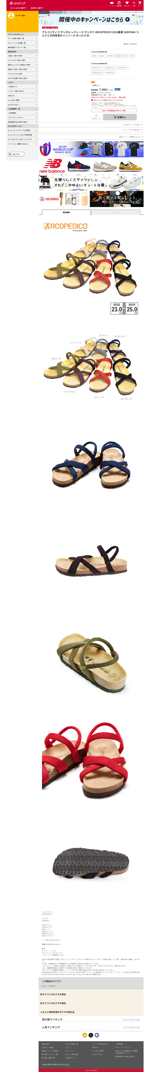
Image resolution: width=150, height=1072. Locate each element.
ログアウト (16, 154)
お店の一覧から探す (15, 56)
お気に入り (96, 118)
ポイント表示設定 (71, 1054)
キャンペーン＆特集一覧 (17, 43)
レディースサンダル (75, 12)
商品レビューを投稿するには (129, 137)
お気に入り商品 (47, 1047)
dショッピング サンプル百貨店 (19, 130)
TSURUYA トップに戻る (131, 124)
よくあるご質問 (13, 100)
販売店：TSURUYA (130, 44)
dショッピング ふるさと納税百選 (20, 135)
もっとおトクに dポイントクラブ (20, 139)
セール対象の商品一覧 (16, 38)
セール (44, 986)
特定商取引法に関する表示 (17, 122)
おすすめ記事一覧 (71, 1044)
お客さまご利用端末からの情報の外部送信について (126, 1052)
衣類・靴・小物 (56, 12)
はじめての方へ (13, 105)
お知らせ (11, 95)
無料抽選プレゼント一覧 (17, 47)
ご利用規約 (12, 113)
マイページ (69, 1051)
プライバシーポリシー (16, 117)
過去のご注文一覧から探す (17, 69)
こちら (66, 1064)
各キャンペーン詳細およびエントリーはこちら (108, 100)
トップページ (44, 12)
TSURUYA (52, 986)
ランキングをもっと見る (131, 1019)
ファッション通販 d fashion (18, 144)
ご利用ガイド (13, 86)
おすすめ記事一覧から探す (17, 78)
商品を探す (46, 1044)
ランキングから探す (15, 74)
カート (67, 1047)
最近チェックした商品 (50, 1051)
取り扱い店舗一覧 (48, 1058)
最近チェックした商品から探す (19, 65)
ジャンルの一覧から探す (17, 60)
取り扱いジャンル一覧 (50, 1054)
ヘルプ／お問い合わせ (16, 91)
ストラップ (87, 12)
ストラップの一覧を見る (131, 130)
